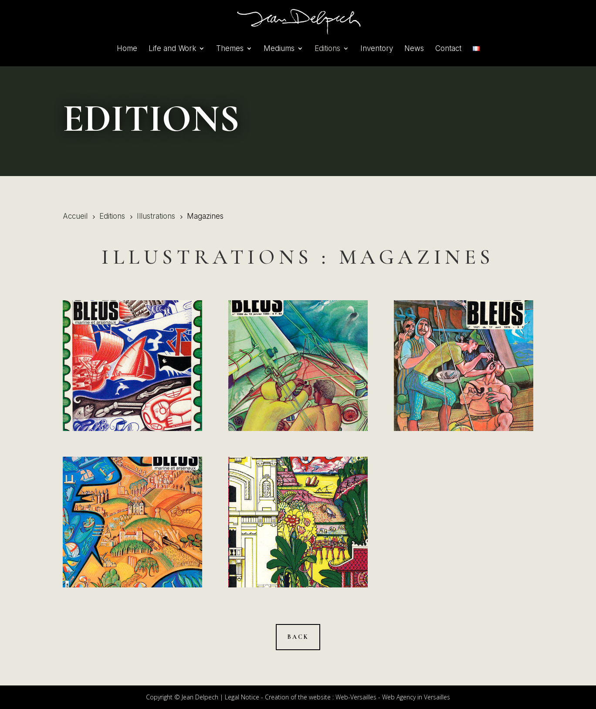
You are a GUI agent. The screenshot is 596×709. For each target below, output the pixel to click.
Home (127, 49)
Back (297, 637)
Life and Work (172, 49)
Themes (230, 49)
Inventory (376, 49)
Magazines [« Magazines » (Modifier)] (416, 257)
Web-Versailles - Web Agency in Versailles (392, 697)
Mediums (279, 49)
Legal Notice (242, 697)
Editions (327, 49)
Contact (448, 49)
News (414, 49)
